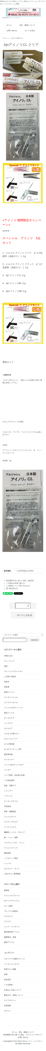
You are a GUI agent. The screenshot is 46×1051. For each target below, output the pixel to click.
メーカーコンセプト (12, 964)
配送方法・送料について (13, 995)
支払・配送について (25, 25)
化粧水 (6, 682)
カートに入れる (22, 615)
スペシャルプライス (12, 895)
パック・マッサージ (12, 927)
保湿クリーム (9, 692)
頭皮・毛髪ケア (10, 785)
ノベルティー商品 (11, 858)
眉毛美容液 (8, 754)
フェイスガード (10, 817)
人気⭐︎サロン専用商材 (12, 874)
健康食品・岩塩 (10, 937)
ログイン (7, 1011)
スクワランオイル (11, 702)
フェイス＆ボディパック (13, 708)
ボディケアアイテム (12, 901)
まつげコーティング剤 (12, 749)
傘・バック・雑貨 (11, 837)
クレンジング (9, 661)
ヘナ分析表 (8, 985)
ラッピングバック (11, 848)
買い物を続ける (12, 588)
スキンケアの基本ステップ (14, 959)
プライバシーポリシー (34, 1035)
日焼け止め (8, 656)
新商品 (6, 890)
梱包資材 (7, 853)
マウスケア (8, 916)
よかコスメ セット (12, 869)
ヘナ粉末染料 (9, 780)
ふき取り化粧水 (10, 676)
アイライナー (9, 760)
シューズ (7, 863)
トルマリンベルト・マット (14, 843)
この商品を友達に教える (15, 583)
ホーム (7, 25)
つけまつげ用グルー (16, 38)
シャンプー (8, 791)
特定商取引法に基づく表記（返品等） (20, 581)
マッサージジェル (11, 697)
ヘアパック (8, 796)
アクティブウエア (11, 822)
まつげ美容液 (9, 744)
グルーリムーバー (11, 739)
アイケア (7, 921)
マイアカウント (10, 1000)
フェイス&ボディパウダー (14, 765)
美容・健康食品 (10, 811)
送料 (5, 974)
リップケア (8, 723)
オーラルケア (9, 718)
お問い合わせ (10, 31)
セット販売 (8, 906)
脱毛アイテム (9, 942)
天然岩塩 (7, 806)
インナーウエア (10, 827)
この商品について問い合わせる (18, 586)
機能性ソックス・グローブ (14, 832)
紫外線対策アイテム (12, 932)
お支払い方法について (12, 990)
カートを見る (28, 31)
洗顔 (5, 666)
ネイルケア (8, 728)
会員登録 (7, 1006)
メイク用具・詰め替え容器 (14, 775)
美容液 (6, 687)
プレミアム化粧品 (11, 911)
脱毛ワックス (9, 713)
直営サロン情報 (10, 969)
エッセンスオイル (11, 801)
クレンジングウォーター (13, 671)
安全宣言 (7, 980)
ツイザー (7, 770)
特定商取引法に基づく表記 (13, 1035)
